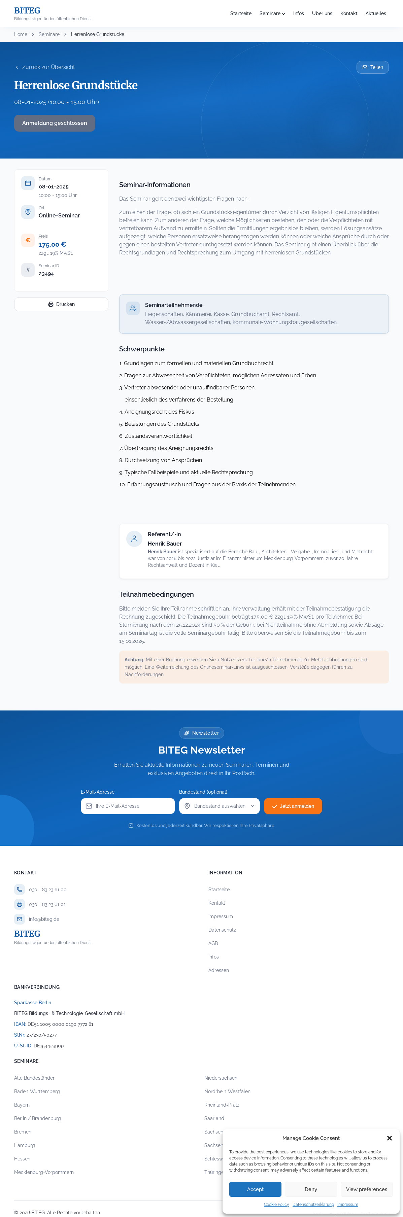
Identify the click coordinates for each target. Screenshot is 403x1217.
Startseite (240, 13)
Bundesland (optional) (203, 792)
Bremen (22, 1132)
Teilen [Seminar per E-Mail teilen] (372, 67)
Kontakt (349, 13)
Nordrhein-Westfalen (227, 1091)
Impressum (347, 1204)
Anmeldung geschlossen (54, 123)
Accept (255, 1189)
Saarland (214, 1118)
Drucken (61, 304)
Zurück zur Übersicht (44, 67)
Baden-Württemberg (37, 1091)
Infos (298, 13)
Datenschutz (222, 930)
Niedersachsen (220, 1078)
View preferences (366, 1189)
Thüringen (215, 1172)
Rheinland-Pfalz (221, 1105)
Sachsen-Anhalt (221, 1145)
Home (20, 34)
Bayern (22, 1105)
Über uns (322, 13)
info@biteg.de (44, 919)
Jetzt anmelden (293, 806)
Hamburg (24, 1145)
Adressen (218, 970)
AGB (213, 943)
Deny (311, 1189)
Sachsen (213, 1132)
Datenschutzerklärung (313, 1204)
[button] (389, 1138)
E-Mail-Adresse (97, 792)
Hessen (22, 1158)
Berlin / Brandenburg (37, 1118)
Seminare (270, 13)
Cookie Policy (276, 1204)
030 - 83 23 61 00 (48, 889)
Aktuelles (376, 13)
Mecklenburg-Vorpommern (44, 1172)
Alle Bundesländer (34, 1078)
